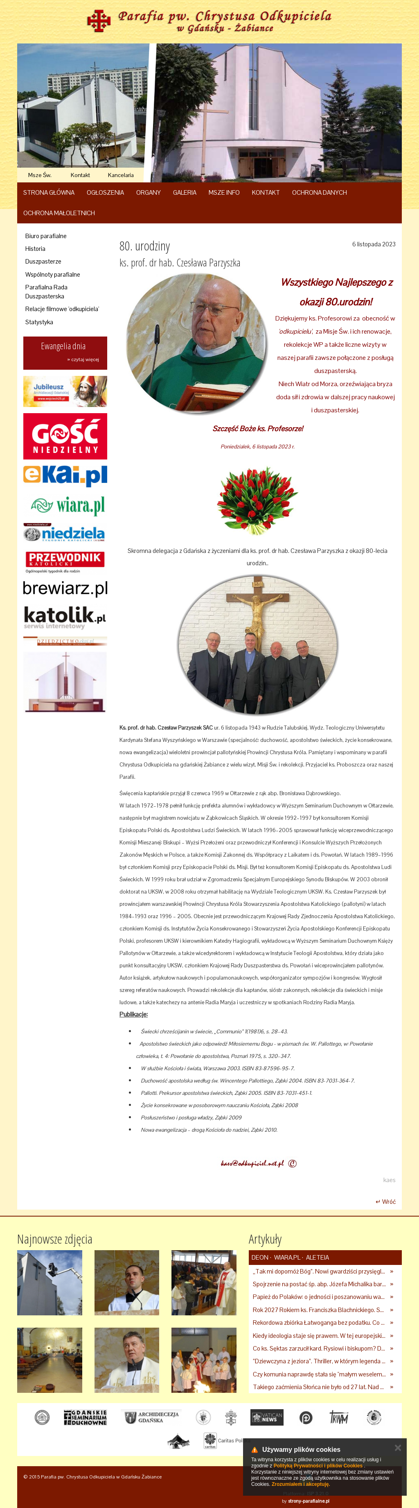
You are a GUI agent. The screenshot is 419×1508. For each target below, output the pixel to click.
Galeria (184, 192)
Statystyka (39, 322)
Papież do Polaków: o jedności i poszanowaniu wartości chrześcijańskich (319, 1297)
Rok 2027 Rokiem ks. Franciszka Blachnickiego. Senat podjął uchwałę (319, 1310)
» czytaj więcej (83, 359)
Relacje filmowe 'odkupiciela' (62, 309)
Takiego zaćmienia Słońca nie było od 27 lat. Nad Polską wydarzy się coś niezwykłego (319, 1387)
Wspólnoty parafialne (52, 274)
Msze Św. (40, 175)
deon (260, 1257)
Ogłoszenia (105, 192)
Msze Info (224, 192)
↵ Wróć (386, 1201)
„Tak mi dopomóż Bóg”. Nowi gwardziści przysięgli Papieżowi (319, 1271)
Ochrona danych (319, 192)
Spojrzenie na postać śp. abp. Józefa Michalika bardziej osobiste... (319, 1284)
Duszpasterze (43, 261)
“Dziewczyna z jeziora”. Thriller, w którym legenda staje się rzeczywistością (319, 1361)
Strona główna (48, 192)
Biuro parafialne (46, 236)
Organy (148, 192)
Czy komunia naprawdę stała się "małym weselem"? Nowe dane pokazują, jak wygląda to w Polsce (319, 1374)
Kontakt (80, 175)
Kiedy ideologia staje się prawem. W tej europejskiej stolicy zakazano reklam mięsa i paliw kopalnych (319, 1336)
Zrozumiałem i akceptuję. (301, 1484)
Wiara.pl (286, 1257)
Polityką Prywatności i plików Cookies (318, 1466)
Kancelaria (121, 175)
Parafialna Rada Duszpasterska (46, 291)
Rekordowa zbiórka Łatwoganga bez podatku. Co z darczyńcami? (319, 1322)
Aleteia (317, 1257)
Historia (35, 248)
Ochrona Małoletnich (59, 213)
